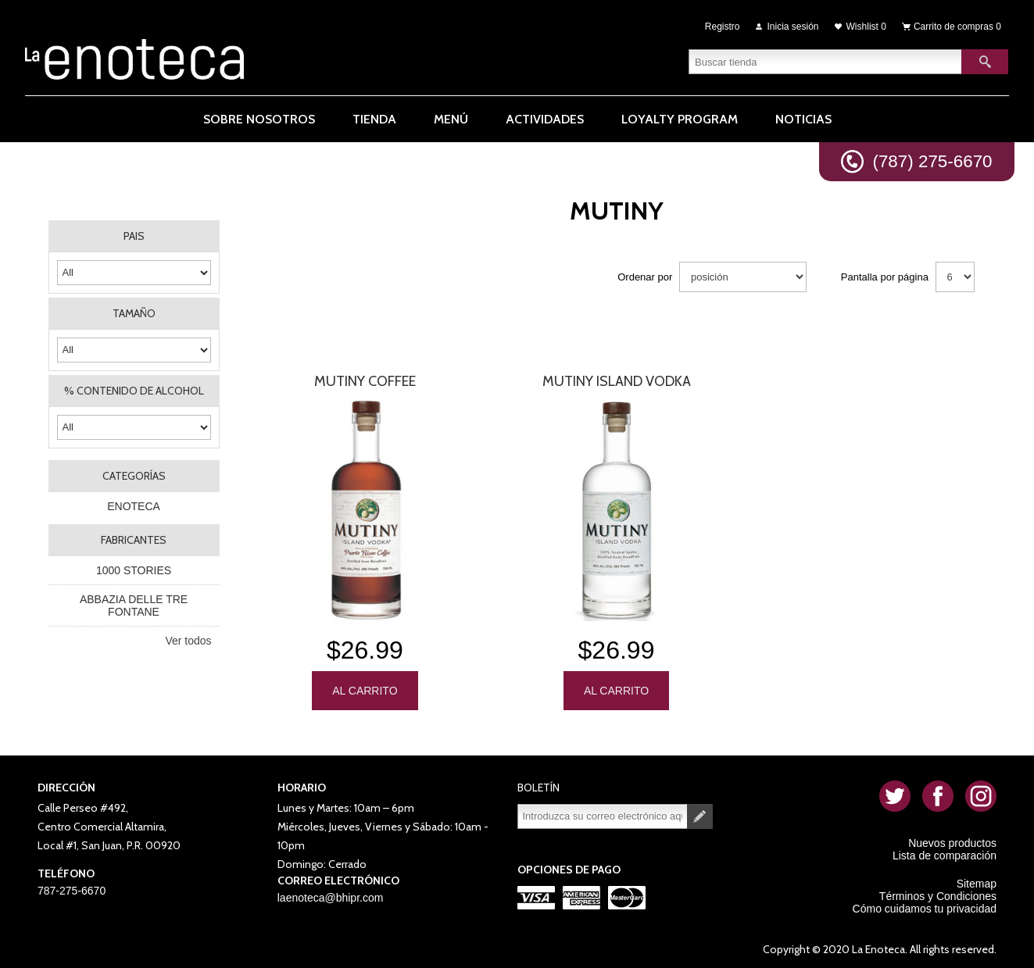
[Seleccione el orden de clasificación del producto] (743, 277)
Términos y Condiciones (937, 893)
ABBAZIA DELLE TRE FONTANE (134, 605)
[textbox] (825, 58)
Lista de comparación (944, 852)
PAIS (134, 236)
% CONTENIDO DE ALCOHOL (134, 391)
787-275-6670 (72, 887)
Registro (722, 25)
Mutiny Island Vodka (616, 381)
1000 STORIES (133, 570)
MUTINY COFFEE (365, 381)
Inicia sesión (793, 25)
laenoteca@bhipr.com (330, 894)
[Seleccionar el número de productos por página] (955, 277)
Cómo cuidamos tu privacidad (924, 905)
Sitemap (976, 880)
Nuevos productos (952, 840)
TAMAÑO (134, 313)
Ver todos (188, 640)
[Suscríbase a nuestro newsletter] (602, 813)
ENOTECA (133, 506)
